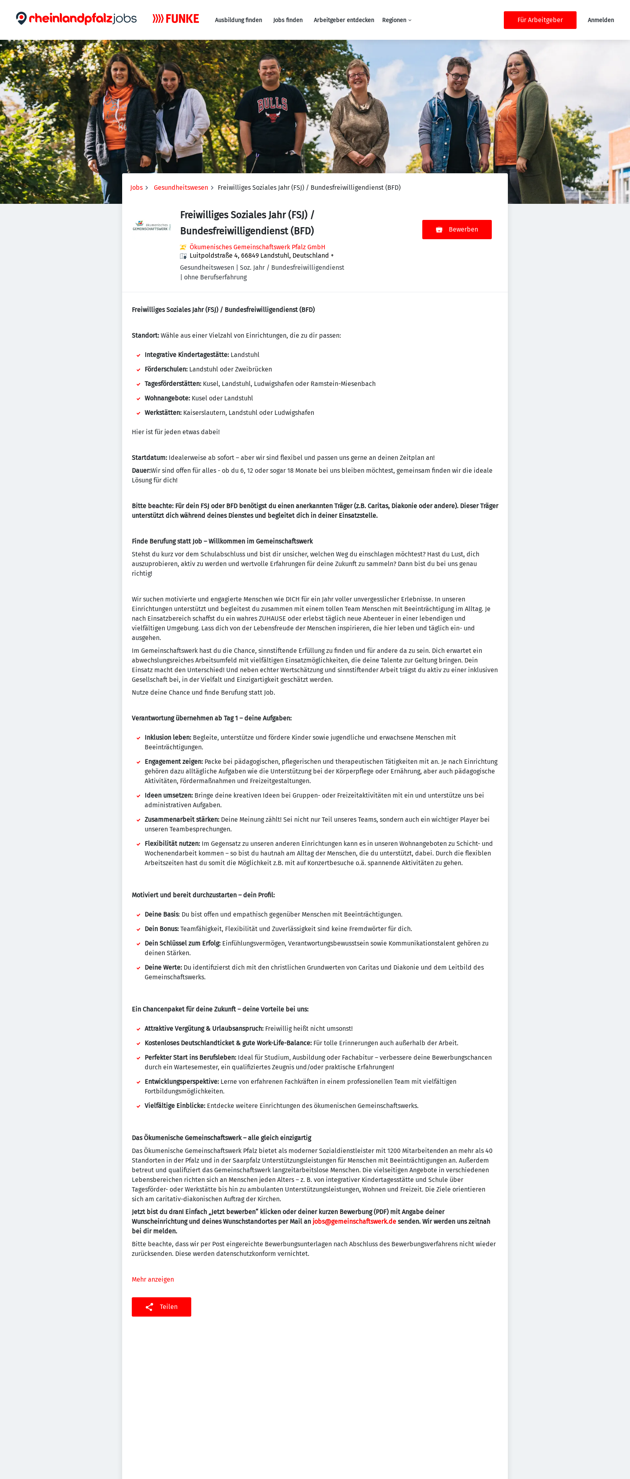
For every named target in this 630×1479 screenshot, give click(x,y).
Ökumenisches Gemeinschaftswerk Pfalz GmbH (257, 247)
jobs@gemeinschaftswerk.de (354, 1221)
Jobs (136, 187)
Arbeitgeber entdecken (344, 20)
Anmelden (601, 20)
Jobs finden (288, 20)
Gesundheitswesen (181, 187)
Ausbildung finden (238, 20)
